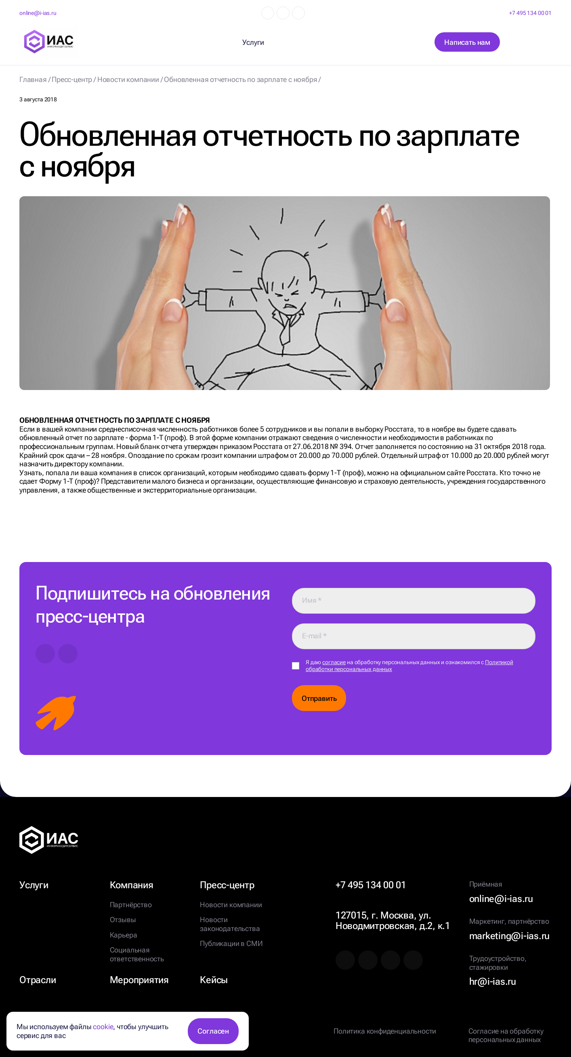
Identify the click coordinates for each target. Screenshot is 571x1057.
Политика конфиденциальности (385, 1031)
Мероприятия (139, 980)
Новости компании (231, 904)
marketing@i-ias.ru (509, 936)
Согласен (213, 1031)
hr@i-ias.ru (492, 981)
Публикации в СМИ (231, 943)
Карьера (123, 935)
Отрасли (37, 980)
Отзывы (123, 919)
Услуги (33, 885)
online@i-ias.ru (38, 13)
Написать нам (467, 42)
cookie (103, 1026)
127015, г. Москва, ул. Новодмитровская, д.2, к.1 (393, 920)
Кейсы (214, 980)
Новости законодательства (230, 924)
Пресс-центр (227, 885)
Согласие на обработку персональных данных (506, 1035)
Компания (131, 885)
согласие (334, 662)
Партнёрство (131, 904)
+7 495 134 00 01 (530, 13)
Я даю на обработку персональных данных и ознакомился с (409, 665)
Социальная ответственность (137, 954)
